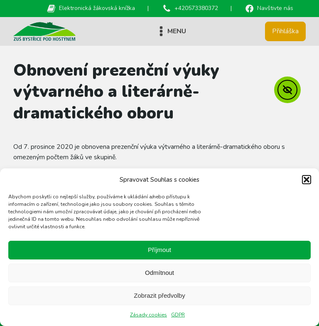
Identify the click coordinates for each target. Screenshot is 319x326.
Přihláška (285, 31)
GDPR (178, 314)
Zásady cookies (148, 314)
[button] (306, 179)
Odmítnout (159, 272)
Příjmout (159, 249)
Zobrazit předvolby (159, 295)
